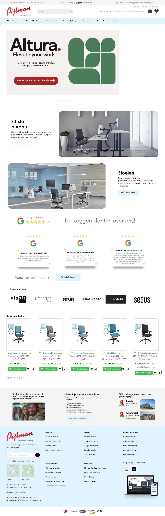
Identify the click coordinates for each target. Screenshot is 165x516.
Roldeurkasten (129, 436)
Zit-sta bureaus (51, 436)
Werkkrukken (89, 454)
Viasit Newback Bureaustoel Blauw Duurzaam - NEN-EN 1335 (114, 356)
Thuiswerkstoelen (91, 441)
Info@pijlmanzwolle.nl (16, 492)
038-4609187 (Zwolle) (16, 484)
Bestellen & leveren (53, 472)
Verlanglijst (156, 11)
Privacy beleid (90, 481)
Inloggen (136, 7)
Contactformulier (52, 468)
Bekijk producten (128, 192)
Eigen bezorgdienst (92, 472)
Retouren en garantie (54, 481)
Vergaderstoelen (91, 445)
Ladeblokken (128, 454)
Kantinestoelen (90, 450)
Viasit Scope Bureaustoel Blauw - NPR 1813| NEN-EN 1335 (82, 356)
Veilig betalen (51, 477)
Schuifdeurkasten (130, 441)
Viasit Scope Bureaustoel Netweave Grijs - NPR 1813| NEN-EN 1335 (50, 356)
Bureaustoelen (90, 436)
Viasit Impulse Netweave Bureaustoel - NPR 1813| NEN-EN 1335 (19, 356)
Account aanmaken (150, 7)
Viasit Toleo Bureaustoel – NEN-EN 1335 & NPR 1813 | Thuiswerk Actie (146, 356)
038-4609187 (139, 11)
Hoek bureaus (51, 445)
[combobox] (55, 11)
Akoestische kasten (131, 450)
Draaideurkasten (130, 445)
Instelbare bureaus (53, 441)
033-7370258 (117, 11)
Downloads (89, 477)
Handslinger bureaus (54, 450)
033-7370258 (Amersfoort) (18, 487)
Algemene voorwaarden (55, 486)
